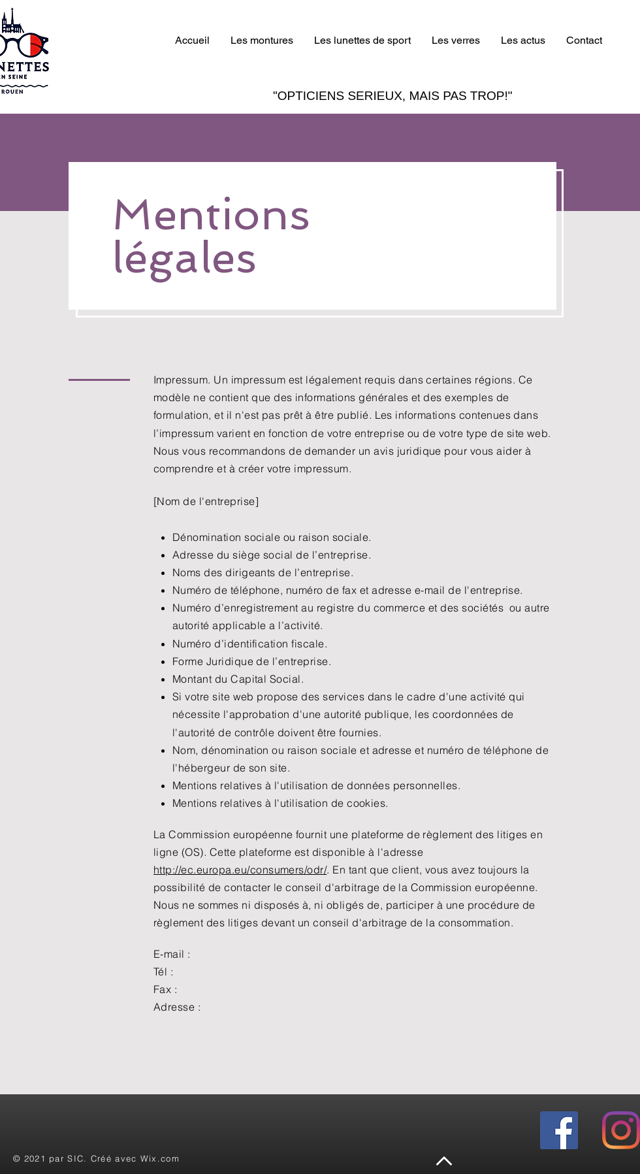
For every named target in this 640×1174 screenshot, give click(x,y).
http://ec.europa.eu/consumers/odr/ (240, 869)
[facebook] (559, 1130)
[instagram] (621, 1130)
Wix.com (160, 1158)
